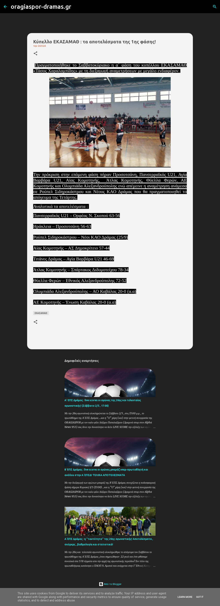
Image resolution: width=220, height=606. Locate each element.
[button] (35, 53)
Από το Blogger (110, 584)
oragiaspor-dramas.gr (41, 6)
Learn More (185, 597)
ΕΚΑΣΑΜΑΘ (41, 313)
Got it (199, 597)
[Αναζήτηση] (76, 6)
